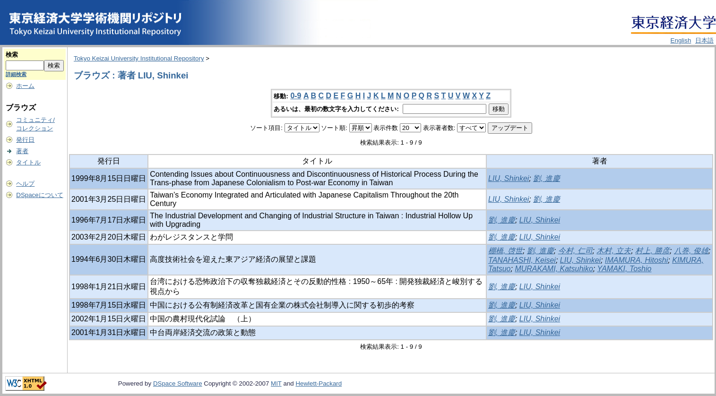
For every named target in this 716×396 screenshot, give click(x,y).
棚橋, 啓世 (505, 251)
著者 (22, 151)
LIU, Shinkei (508, 178)
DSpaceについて (39, 194)
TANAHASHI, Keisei (522, 260)
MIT (276, 383)
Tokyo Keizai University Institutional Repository (139, 58)
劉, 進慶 (546, 178)
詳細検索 (16, 74)
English (681, 40)
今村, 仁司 (575, 251)
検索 (12, 54)
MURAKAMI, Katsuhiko (554, 269)
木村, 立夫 (613, 251)
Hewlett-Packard (318, 383)
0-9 (295, 96)
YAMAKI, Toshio (624, 269)
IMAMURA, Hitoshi (636, 260)
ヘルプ (25, 183)
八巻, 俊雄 (691, 251)
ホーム (25, 85)
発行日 (25, 139)
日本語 (704, 40)
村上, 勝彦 (652, 251)
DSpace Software (177, 383)
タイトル (28, 162)
